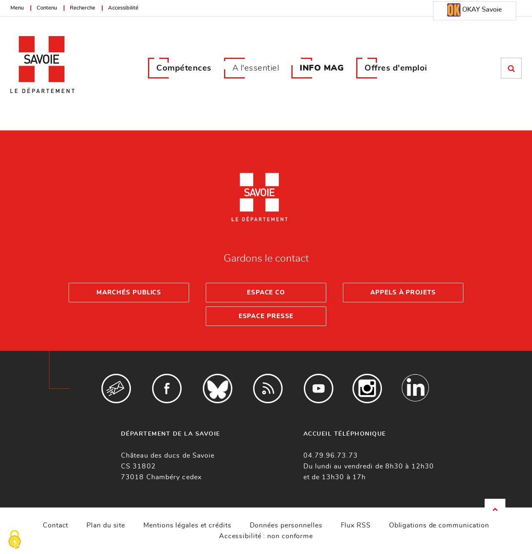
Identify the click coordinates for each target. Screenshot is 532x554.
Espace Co (266, 292)
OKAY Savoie (474, 10)
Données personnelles (286, 525)
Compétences (184, 68)
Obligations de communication (439, 525)
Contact (55, 525)
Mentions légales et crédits (187, 525)
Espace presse (266, 316)
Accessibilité (123, 8)
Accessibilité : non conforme (266, 536)
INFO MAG (322, 68)
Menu (17, 8)
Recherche (82, 8)
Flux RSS (356, 525)
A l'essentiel (255, 68)
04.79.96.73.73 (330, 455)
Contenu (47, 8)
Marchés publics (129, 292)
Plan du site (105, 525)
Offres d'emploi (396, 68)
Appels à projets (403, 292)
